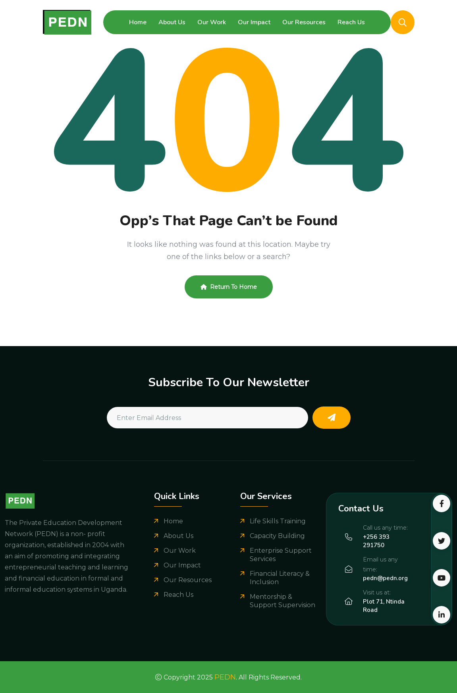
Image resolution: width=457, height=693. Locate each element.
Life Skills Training (278, 521)
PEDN (225, 677)
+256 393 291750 (376, 541)
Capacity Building (277, 536)
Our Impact (254, 22)
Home (138, 22)
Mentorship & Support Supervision (282, 601)
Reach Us (351, 22)
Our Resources (304, 22)
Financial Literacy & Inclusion (280, 578)
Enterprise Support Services (281, 555)
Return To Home (229, 286)
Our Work (211, 22)
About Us (171, 22)
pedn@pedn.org (385, 578)
